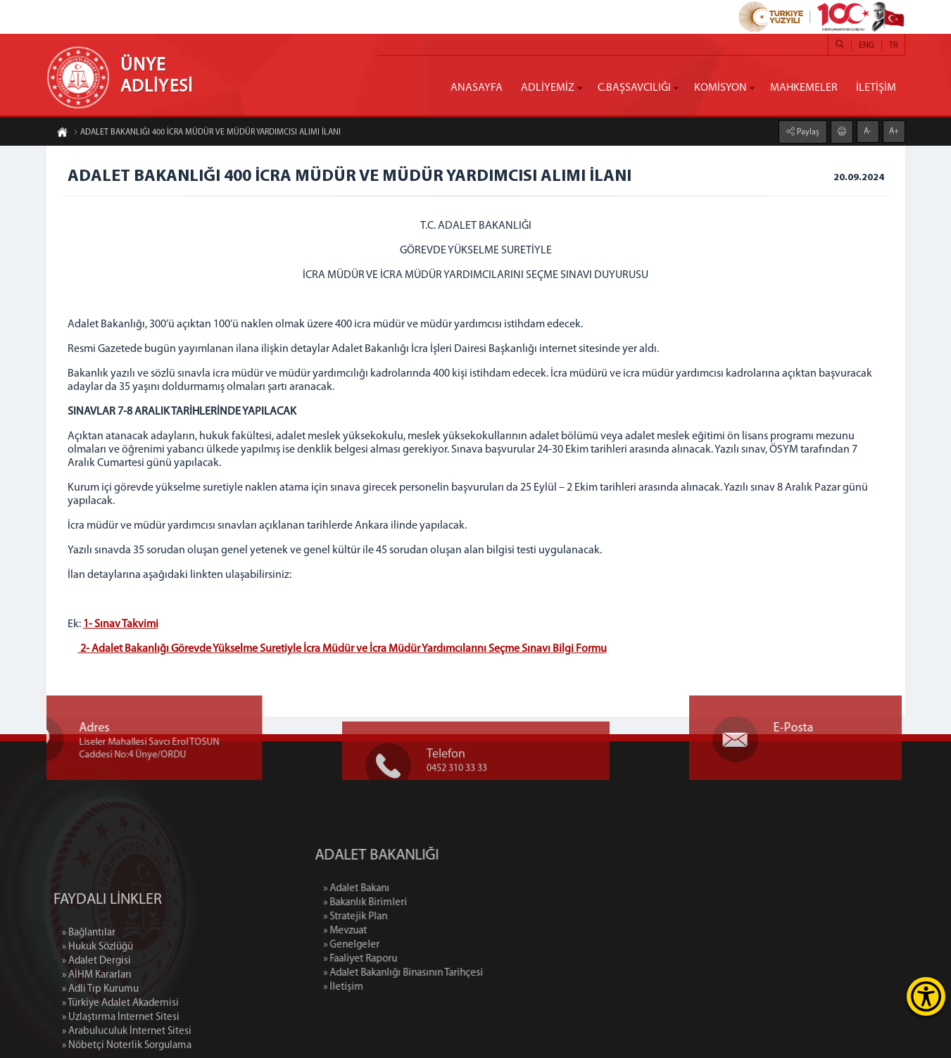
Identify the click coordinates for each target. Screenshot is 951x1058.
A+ (894, 130)
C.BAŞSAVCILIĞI (634, 88)
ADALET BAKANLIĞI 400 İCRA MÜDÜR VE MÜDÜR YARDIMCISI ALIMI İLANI (207, 133)
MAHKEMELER (804, 88)
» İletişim (401, 987)
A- (867, 130)
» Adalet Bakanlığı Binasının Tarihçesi (461, 973)
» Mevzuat (402, 931)
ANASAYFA (477, 88)
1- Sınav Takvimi (120, 624)
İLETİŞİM (876, 88)
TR (893, 46)
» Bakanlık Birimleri (423, 903)
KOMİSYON (720, 88)
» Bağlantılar (88, 987)
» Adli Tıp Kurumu (100, 1043)
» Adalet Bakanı (414, 888)
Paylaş (807, 131)
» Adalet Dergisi (96, 1015)
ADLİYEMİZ (547, 88)
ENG (866, 46)
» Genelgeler (409, 945)
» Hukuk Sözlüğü (97, 1001)
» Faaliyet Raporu (418, 959)
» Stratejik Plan (413, 917)
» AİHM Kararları (97, 1029)
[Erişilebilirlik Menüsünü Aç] (926, 996)
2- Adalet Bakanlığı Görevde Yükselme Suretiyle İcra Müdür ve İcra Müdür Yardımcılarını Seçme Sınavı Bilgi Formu (342, 649)
